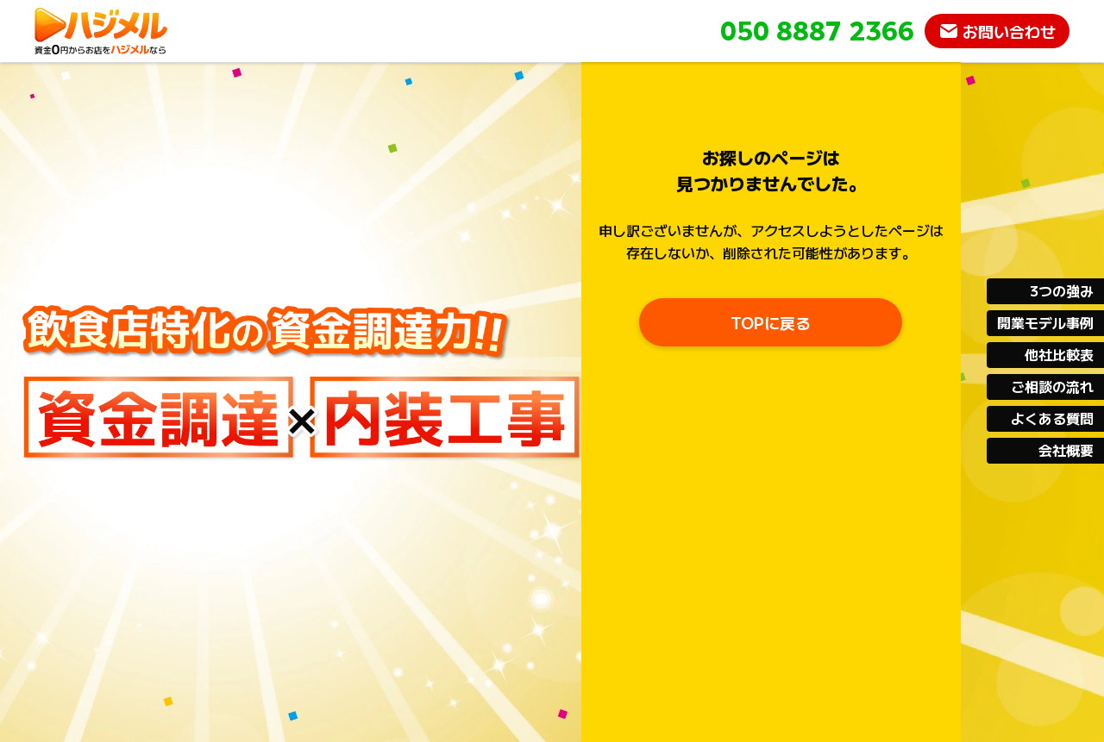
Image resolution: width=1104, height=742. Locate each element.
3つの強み (1062, 290)
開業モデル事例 (1045, 322)
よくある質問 (1052, 418)
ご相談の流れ (1052, 386)
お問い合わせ (1009, 31)
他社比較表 (1059, 354)
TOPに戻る (771, 322)
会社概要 (1066, 450)
